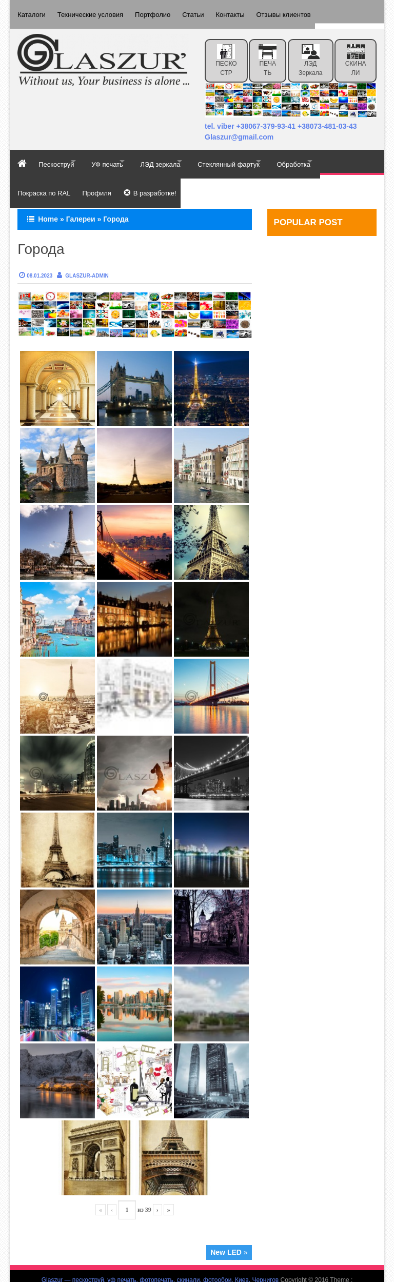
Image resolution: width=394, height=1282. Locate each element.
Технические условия (94, 11)
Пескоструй (59, 156)
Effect (197, 1272)
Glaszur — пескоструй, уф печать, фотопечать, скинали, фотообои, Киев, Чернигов (160, 1263)
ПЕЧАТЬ (268, 54)
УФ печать (119, 156)
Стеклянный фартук (257, 156)
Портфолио (160, 11)
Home (48, 202)
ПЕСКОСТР (226, 54)
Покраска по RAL (43, 179)
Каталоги (31, 11)
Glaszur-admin (86, 258)
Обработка (331, 156)
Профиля (100, 179)
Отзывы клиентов (301, 11)
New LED (226, 1235)
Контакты (244, 11)
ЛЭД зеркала (310, 54)
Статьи (203, 11)
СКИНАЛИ (355, 54)
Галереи (80, 202)
